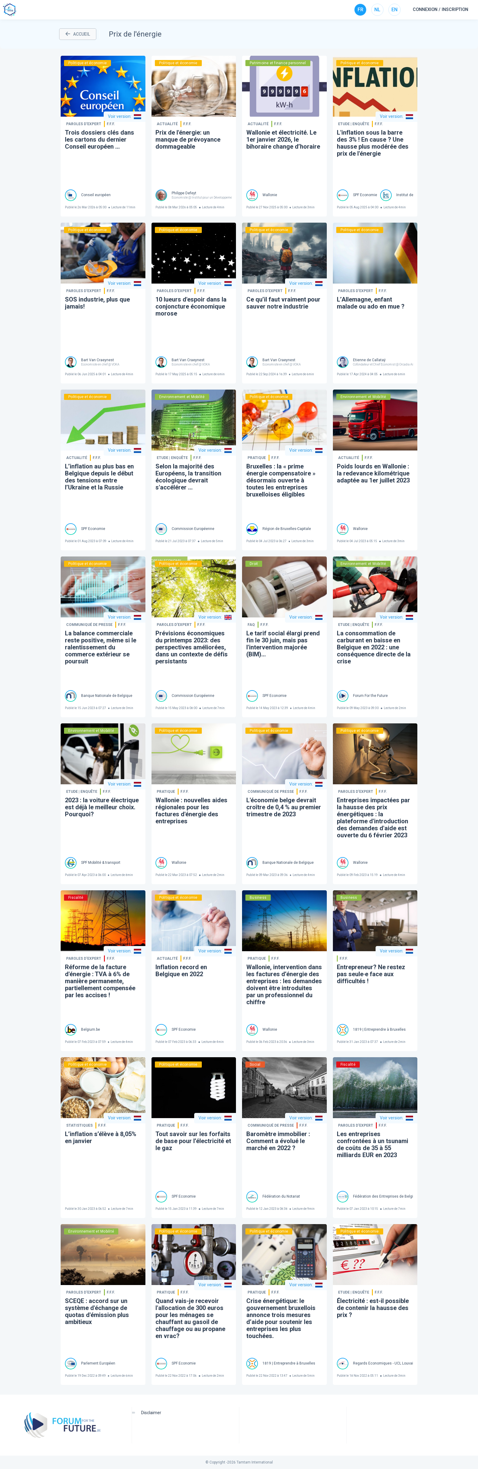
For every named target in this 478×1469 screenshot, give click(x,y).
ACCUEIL (78, 34)
